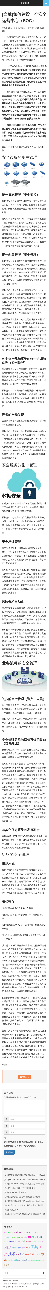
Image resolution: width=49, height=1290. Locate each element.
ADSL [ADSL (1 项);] (6, 1232)
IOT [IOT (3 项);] (29, 1237)
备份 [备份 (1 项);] (41, 1241)
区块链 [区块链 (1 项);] (34, 1241)
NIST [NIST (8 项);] (35, 1236)
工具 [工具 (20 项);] (34, 1247)
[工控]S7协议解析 (11, 1210)
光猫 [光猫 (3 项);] (23, 1241)
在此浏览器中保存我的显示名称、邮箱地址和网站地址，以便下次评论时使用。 (24, 1144)
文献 (5, 1065)
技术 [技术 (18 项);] (12, 1254)
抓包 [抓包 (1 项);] (17, 1254)
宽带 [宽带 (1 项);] (23, 1247)
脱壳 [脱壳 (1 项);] (22, 1260)
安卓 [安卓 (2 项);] (20, 1247)
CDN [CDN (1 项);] (23, 1232)
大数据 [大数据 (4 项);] (7, 1247)
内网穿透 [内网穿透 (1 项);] (28, 1241)
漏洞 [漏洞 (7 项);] (14, 1260)
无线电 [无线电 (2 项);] (37, 1254)
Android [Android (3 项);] (17, 1232)
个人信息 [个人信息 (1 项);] (7, 1241)
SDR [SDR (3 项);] (41, 1237)
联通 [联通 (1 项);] (18, 1260)
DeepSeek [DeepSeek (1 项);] (7, 1237)
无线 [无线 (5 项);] (31, 1254)
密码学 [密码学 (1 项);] (28, 1247)
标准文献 (21, 28)
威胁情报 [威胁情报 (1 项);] (14, 1247)
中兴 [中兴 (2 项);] (12, 1241)
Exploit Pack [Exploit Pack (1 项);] (15, 1237)
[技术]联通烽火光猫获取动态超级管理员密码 (22, 1197)
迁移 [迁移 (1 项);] (7, 1265)
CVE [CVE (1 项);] (38, 1232)
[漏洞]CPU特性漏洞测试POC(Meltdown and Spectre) (25, 1175)
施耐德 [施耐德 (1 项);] (26, 1254)
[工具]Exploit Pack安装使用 (15, 1192)
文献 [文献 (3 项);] (22, 1254)
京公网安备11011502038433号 (16, 1287)
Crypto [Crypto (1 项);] (34, 1232)
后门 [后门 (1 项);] (38, 1241)
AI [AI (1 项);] (9, 1232)
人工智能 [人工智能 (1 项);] (17, 1241)
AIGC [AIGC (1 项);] (12, 1232)
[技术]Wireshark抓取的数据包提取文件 (19, 1188)
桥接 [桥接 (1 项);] (9, 1260)
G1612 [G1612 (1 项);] (21, 1237)
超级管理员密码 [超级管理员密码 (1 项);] (35, 1260)
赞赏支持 (25, 1077)
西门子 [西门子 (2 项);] (27, 1260)
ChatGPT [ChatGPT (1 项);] (28, 1232)
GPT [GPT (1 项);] (25, 1237)
